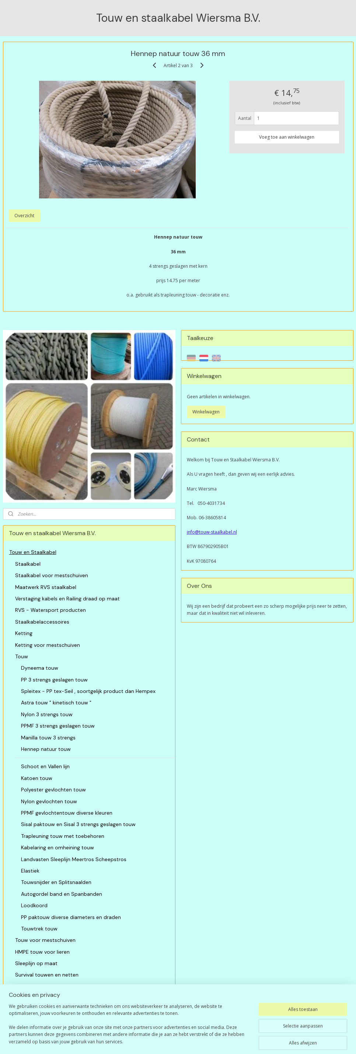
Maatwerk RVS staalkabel (45, 587)
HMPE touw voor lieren (42, 952)
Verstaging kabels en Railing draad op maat (67, 598)
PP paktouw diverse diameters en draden (71, 917)
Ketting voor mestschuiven (47, 645)
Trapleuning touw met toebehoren (62, 836)
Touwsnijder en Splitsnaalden (56, 882)
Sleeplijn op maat (36, 963)
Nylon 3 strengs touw (47, 714)
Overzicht (24, 215)
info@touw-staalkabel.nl (212, 532)
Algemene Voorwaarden (38, 1009)
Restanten (27, 998)
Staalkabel (28, 564)
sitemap (169, 1040)
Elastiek (30, 870)
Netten (23, 986)
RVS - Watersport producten (50, 610)
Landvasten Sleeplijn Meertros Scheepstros (73, 859)
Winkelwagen (206, 412)
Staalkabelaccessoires (42, 621)
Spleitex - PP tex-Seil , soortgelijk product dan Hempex (88, 691)
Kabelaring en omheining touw (57, 847)
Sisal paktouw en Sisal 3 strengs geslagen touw (78, 824)
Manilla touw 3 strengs (48, 737)
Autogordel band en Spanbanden (61, 894)
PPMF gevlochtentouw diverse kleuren (66, 812)
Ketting (23, 633)
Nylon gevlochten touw (49, 801)
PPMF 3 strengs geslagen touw (58, 725)
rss (184, 1040)
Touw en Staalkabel (32, 552)
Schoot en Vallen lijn (45, 766)
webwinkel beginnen (212, 1040)
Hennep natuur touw (46, 749)
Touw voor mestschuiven (45, 940)
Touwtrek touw (39, 928)
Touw (21, 656)
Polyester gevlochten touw (53, 789)
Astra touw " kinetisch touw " (56, 702)
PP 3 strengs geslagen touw (54, 679)
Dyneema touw (39, 668)
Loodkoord (34, 905)
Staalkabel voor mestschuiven (51, 575)
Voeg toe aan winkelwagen (286, 137)
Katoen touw (36, 778)
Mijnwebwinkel (277, 1040)
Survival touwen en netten (46, 974)
